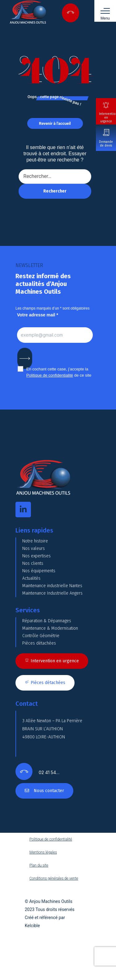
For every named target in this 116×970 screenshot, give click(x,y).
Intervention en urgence (107, 117)
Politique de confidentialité (49, 375)
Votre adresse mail (37, 314)
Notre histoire (35, 541)
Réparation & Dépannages (46, 620)
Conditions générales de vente (53, 878)
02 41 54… (49, 772)
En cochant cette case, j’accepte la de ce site (58, 372)
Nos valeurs (33, 548)
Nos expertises (36, 556)
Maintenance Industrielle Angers (52, 593)
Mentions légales (43, 852)
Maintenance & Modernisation (50, 628)
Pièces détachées (39, 643)
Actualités (31, 578)
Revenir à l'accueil (55, 123)
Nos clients (32, 563)
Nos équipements (38, 570)
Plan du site (38, 865)
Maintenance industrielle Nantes (52, 585)
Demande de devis (106, 143)
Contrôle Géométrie (40, 635)
